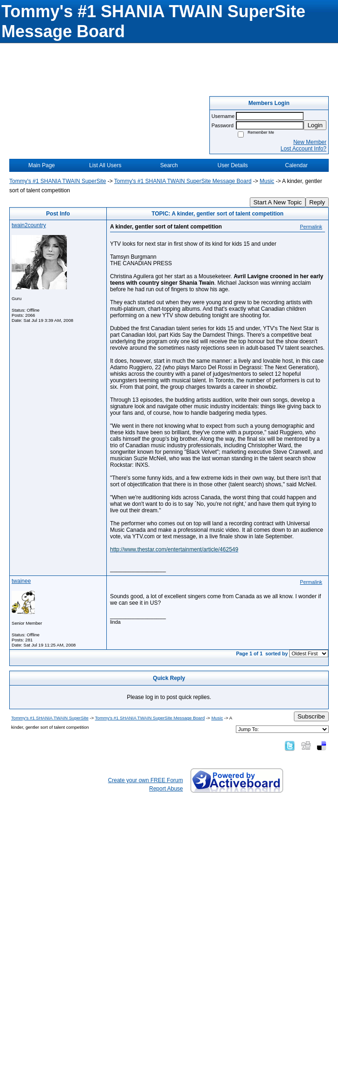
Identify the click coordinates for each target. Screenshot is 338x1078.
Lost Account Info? (303, 148)
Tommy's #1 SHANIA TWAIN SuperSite (57, 181)
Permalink (311, 226)
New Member (309, 142)
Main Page (41, 165)
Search (169, 165)
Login (315, 125)
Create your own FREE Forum (145, 780)
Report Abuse (166, 788)
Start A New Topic (278, 202)
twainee (21, 581)
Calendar (296, 165)
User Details (232, 165)
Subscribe (311, 716)
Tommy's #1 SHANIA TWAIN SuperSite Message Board (183, 181)
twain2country (29, 225)
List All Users (105, 165)
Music (267, 181)
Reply (317, 202)
